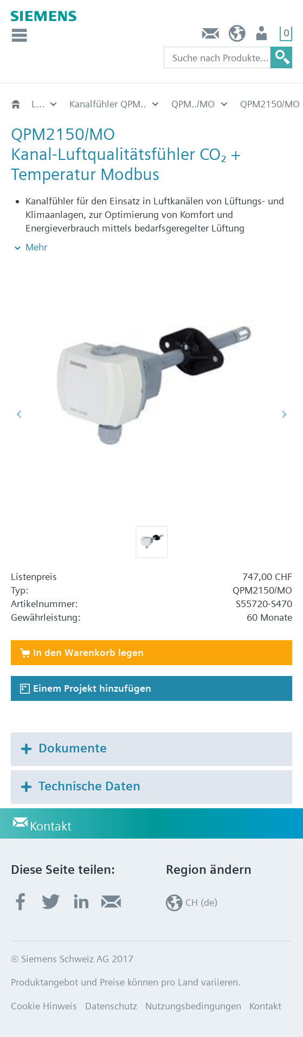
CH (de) (201, 902)
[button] (152, 542)
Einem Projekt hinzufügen (92, 688)
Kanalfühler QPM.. (45, 104)
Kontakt (51, 826)
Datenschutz (111, 1006)
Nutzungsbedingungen (193, 1006)
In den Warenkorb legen (88, 652)
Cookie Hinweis (44, 1006)
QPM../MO (91, 104)
